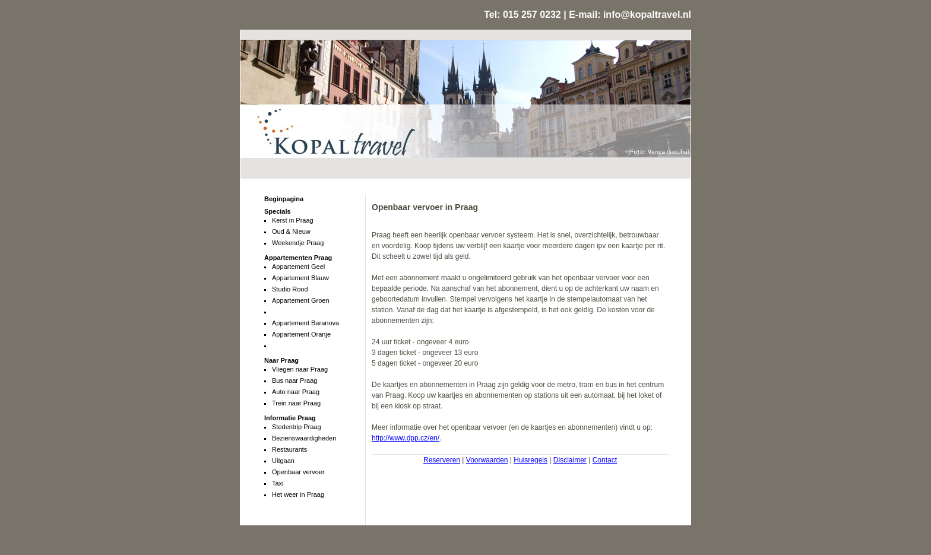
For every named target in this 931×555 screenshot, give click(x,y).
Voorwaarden (487, 460)
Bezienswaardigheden (304, 438)
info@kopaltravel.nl (647, 14)
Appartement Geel (298, 266)
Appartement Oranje (301, 334)
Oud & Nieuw (291, 231)
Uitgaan (283, 460)
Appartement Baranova (305, 322)
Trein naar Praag (296, 403)
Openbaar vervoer (298, 471)
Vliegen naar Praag (300, 369)
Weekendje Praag (298, 242)
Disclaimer (570, 460)
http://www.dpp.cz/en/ (405, 438)
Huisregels (530, 460)
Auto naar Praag (295, 391)
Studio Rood (290, 289)
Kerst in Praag (293, 220)
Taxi (278, 483)
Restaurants (289, 449)
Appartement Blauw (300, 277)
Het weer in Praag (298, 494)
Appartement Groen (301, 300)
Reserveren (441, 460)
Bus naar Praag (294, 380)
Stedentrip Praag (296, 426)
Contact (605, 460)
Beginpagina (283, 198)
